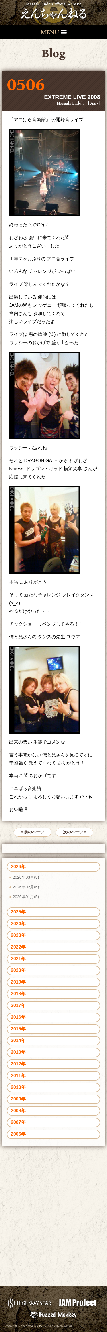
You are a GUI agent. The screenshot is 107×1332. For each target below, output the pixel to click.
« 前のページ (32, 832)
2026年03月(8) (26, 877)
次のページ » (74, 832)
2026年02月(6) (26, 887)
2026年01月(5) (26, 896)
